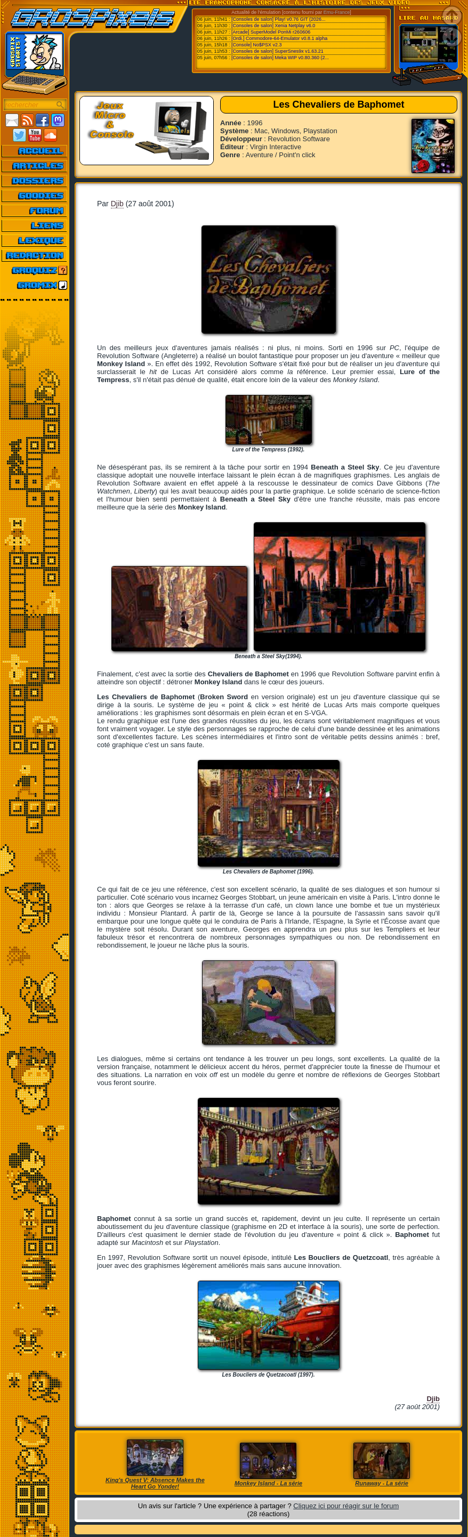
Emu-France (337, 12)
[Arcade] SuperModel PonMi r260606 (270, 32)
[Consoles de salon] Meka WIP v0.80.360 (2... (280, 57)
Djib (117, 203)
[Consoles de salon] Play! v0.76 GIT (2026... (278, 19)
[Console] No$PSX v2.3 (256, 44)
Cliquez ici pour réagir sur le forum (346, 1506)
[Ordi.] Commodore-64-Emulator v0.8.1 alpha (279, 38)
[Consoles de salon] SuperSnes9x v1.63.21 (277, 51)
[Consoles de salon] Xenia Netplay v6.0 (273, 25)
